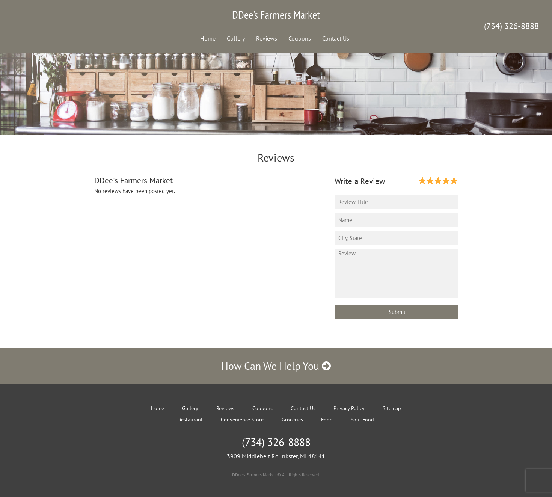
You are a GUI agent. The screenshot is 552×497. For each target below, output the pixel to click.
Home (208, 38)
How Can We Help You (276, 366)
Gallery (236, 38)
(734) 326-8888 (511, 26)
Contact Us (335, 38)
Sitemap (392, 408)
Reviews (266, 38)
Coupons (299, 38)
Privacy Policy (349, 408)
